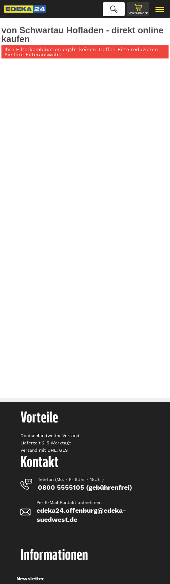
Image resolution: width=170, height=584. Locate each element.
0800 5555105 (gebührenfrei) (85, 487)
